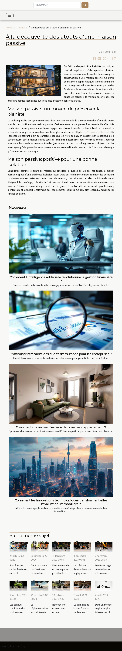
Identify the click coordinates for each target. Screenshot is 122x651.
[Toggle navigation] (10, 15)
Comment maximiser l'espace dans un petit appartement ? (61, 427)
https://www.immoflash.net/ (95, 132)
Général (21, 28)
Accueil (9, 28)
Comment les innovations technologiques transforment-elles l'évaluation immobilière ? (61, 502)
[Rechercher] (57, 5)
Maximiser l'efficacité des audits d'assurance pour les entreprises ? (61, 354)
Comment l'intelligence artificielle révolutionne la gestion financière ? (61, 279)
